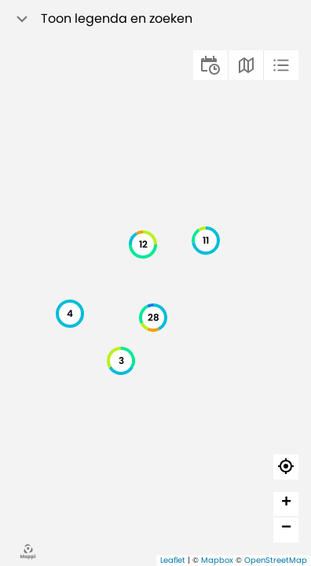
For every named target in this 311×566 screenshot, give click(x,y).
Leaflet (172, 560)
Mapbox (217, 560)
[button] (70, 314)
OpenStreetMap (275, 560)
